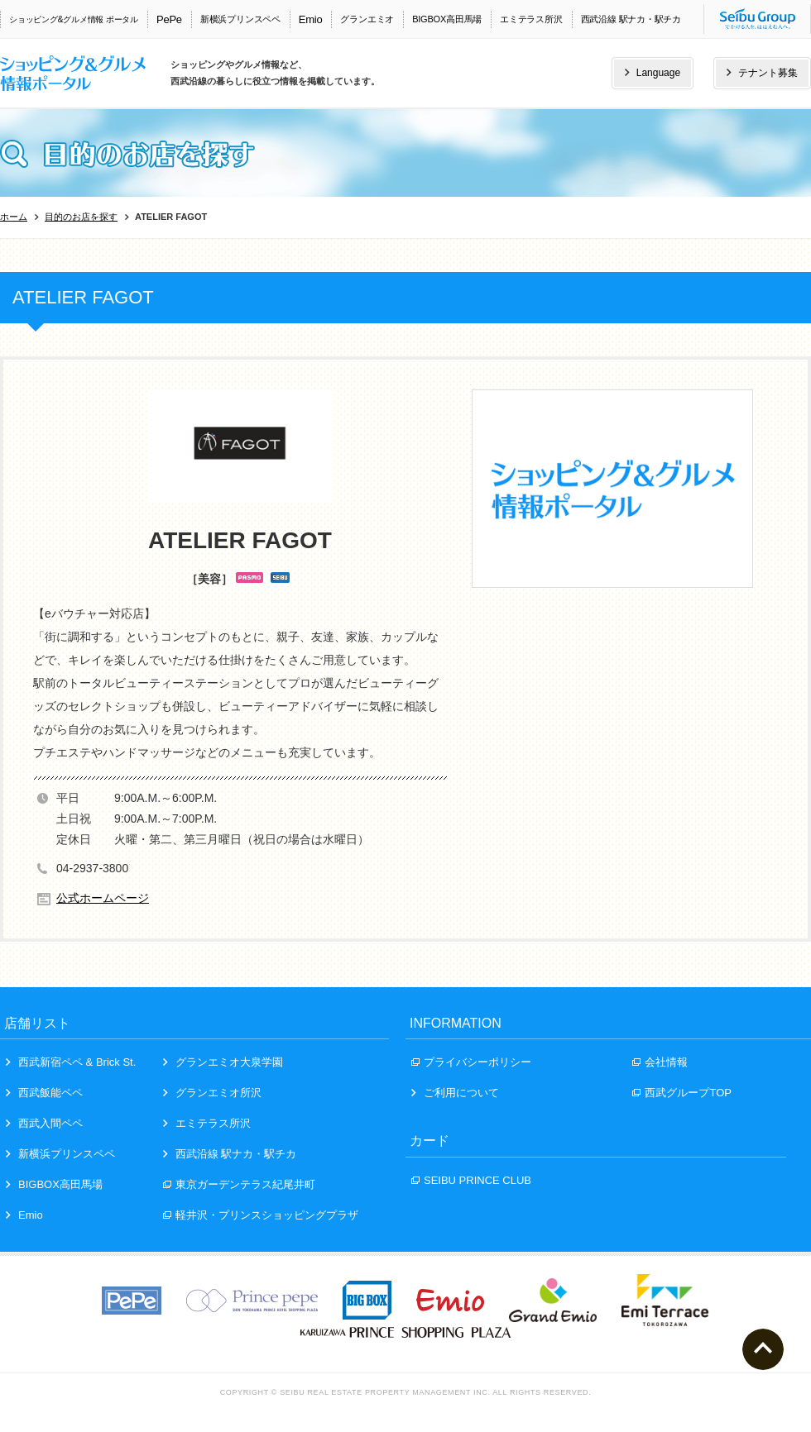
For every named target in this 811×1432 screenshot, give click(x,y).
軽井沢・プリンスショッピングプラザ (260, 1215)
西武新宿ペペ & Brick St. (71, 1062)
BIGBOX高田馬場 (447, 19)
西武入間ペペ (44, 1123)
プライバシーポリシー (471, 1062)
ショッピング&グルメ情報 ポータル (73, 19)
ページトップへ (763, 1349)
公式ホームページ (102, 898)
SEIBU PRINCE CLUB (471, 1180)
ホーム (13, 217)
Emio (311, 19)
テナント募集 (762, 73)
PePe (169, 19)
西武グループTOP (682, 1092)
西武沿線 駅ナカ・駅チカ (631, 19)
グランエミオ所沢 (212, 1092)
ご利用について (455, 1092)
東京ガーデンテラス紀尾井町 (239, 1184)
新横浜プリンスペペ (240, 19)
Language (652, 73)
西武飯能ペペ (44, 1092)
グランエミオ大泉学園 (223, 1062)
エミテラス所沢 (531, 19)
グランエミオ (367, 19)
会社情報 (660, 1062)
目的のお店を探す (81, 217)
